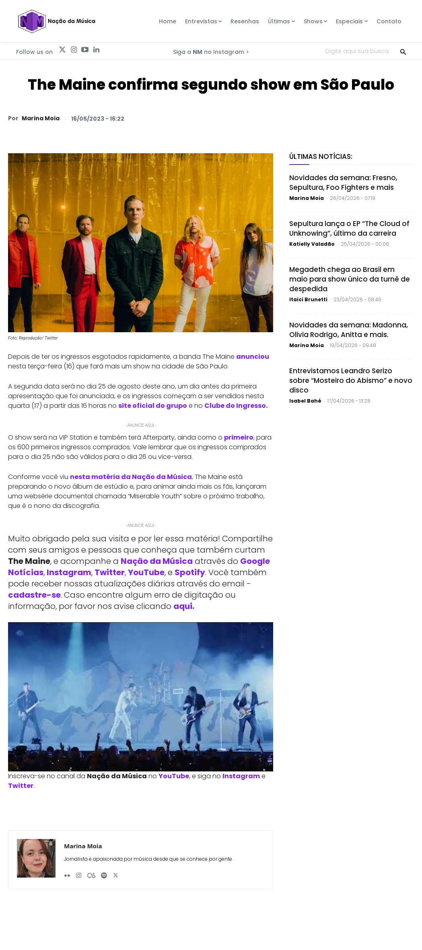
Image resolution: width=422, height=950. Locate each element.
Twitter (110, 572)
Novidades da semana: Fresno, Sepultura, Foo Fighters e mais (343, 182)
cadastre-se (34, 594)
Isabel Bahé (305, 400)
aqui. (183, 606)
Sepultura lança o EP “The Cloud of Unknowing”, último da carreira (349, 228)
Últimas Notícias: (320, 156)
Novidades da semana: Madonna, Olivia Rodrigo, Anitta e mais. (348, 329)
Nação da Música (157, 561)
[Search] (403, 51)
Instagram (69, 572)
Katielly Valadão (312, 244)
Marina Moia (41, 118)
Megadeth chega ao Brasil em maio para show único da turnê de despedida (349, 279)
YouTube (146, 572)
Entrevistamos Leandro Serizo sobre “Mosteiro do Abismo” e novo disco (350, 380)
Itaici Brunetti (308, 299)
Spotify (190, 572)
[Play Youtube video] (140, 696)
